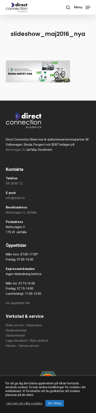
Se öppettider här (18, 303)
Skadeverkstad (16, 330)
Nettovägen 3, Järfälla (21, 212)
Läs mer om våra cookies (24, 403)
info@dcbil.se (15, 198)
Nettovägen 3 (15, 149)
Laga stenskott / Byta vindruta (27, 341)
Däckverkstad (15, 335)
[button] (82, 7)
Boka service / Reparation (24, 325)
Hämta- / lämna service (22, 346)
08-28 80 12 (14, 183)
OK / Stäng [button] (54, 403)
